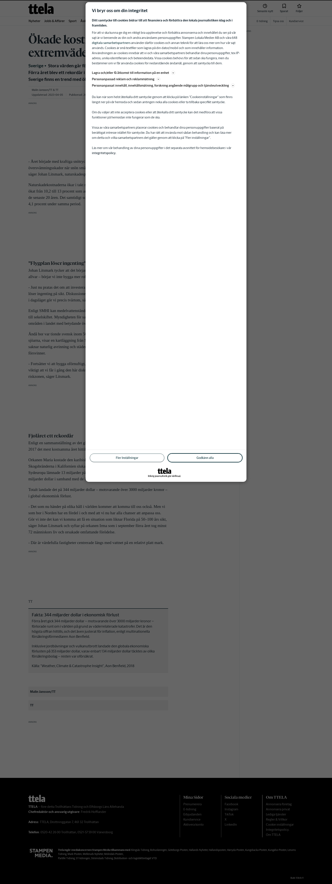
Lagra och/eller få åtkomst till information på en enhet (133, 73)
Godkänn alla (205, 458)
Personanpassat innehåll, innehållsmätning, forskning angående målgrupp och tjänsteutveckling (163, 85)
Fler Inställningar (127, 458)
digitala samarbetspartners (111, 43)
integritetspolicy (104, 153)
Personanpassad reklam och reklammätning (126, 79)
